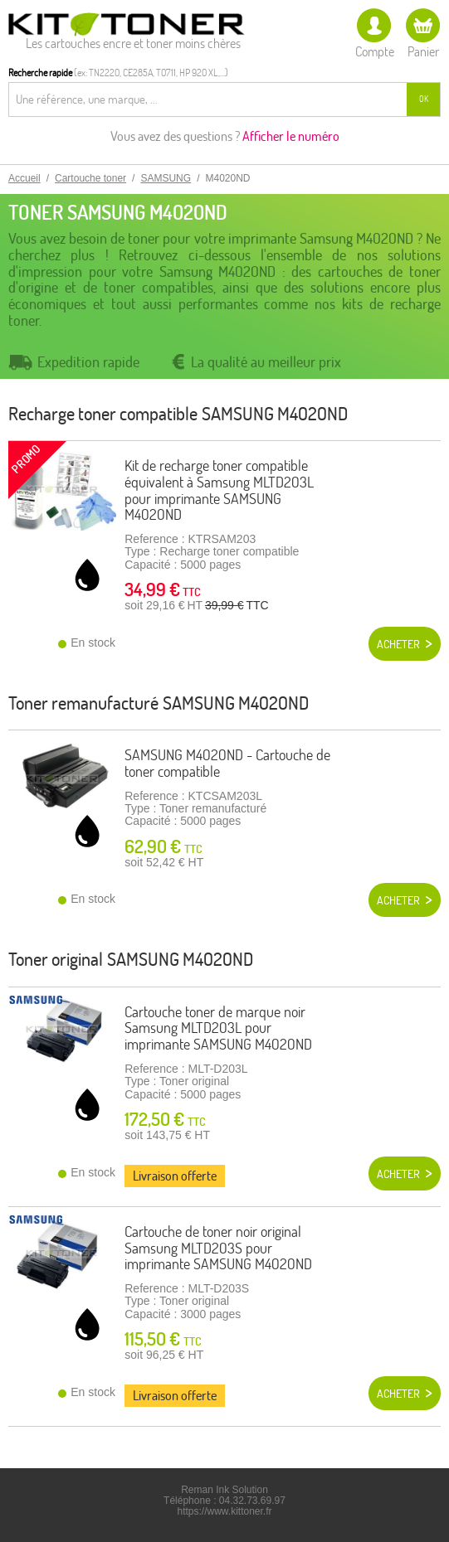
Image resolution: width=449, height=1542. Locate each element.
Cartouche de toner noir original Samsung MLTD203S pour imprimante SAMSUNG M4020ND (218, 1248)
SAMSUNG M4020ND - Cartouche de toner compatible (227, 763)
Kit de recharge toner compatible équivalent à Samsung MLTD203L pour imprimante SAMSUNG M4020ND (219, 490)
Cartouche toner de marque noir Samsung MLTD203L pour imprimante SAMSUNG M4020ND (218, 1028)
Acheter (398, 644)
